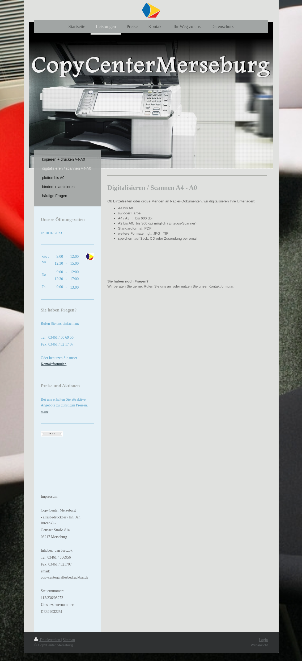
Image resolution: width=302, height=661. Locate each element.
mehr (45, 412)
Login (263, 640)
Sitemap (69, 640)
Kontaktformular (53, 364)
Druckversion (47, 640)
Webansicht (259, 645)
